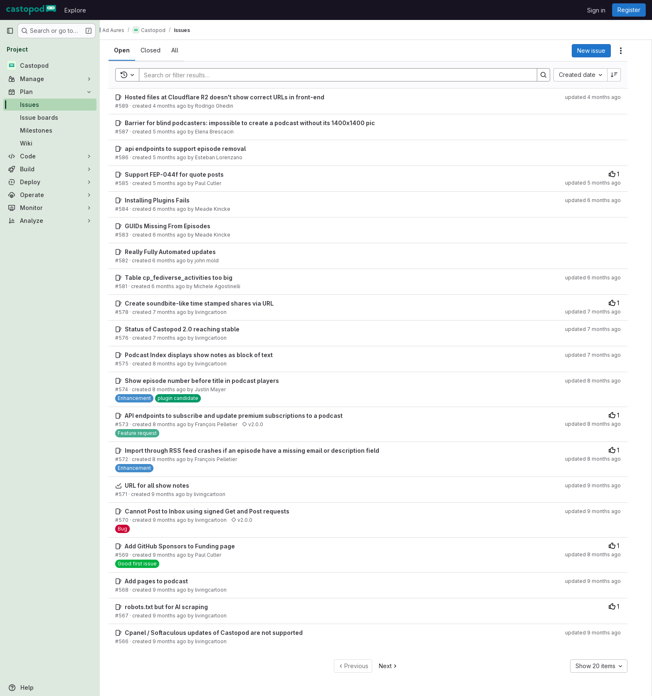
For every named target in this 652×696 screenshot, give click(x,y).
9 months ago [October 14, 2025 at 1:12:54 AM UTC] (177, 590)
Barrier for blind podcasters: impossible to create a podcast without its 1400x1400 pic (258, 122)
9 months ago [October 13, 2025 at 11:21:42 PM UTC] (177, 615)
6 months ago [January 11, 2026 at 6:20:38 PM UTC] (177, 260)
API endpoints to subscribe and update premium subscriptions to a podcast (242, 415)
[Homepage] (31, 10)
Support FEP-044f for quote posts (182, 174)
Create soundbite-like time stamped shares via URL (207, 303)
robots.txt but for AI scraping (174, 606)
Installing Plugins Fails (165, 200)
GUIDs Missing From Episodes (175, 226)
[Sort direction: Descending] (622, 74)
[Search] (342, 75)
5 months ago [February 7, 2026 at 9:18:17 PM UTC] (177, 131)
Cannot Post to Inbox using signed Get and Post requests (215, 511)
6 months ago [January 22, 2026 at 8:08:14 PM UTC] (177, 235)
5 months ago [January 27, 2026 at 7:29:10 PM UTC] (177, 183)
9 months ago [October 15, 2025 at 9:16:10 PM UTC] (177, 555)
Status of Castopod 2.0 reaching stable (190, 329)
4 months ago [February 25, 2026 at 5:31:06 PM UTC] (177, 106)
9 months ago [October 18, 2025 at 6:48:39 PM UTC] (176, 494)
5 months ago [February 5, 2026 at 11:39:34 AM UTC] (177, 157)
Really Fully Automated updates (178, 251)
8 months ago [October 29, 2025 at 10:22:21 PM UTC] (177, 424)
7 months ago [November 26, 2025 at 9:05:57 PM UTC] (177, 338)
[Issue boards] (49, 117)
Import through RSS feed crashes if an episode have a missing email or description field (260, 450)
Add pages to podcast (164, 581)
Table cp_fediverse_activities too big (186, 277)
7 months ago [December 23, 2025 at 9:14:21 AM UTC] (177, 312)
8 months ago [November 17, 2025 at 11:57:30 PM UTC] (177, 363)
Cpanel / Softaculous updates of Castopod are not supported (222, 632)
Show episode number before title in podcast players (210, 380)
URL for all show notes (165, 485)
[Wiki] (49, 143)
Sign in (596, 10)
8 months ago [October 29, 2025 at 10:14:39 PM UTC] (177, 459)
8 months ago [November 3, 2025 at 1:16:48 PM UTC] (177, 389)
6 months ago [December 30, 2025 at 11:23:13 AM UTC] (176, 286)
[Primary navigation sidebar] (10, 30)
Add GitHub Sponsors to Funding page (188, 546)
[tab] (129, 50)
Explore (75, 10)
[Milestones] (49, 130)
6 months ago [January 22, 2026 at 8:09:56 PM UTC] (177, 209)
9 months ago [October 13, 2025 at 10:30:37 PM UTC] (177, 641)
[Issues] (49, 105)
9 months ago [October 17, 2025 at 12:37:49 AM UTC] (177, 520)
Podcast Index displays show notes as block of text (207, 354)
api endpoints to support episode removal (193, 148)
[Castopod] (49, 65)
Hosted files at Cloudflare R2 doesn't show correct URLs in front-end (232, 97)
